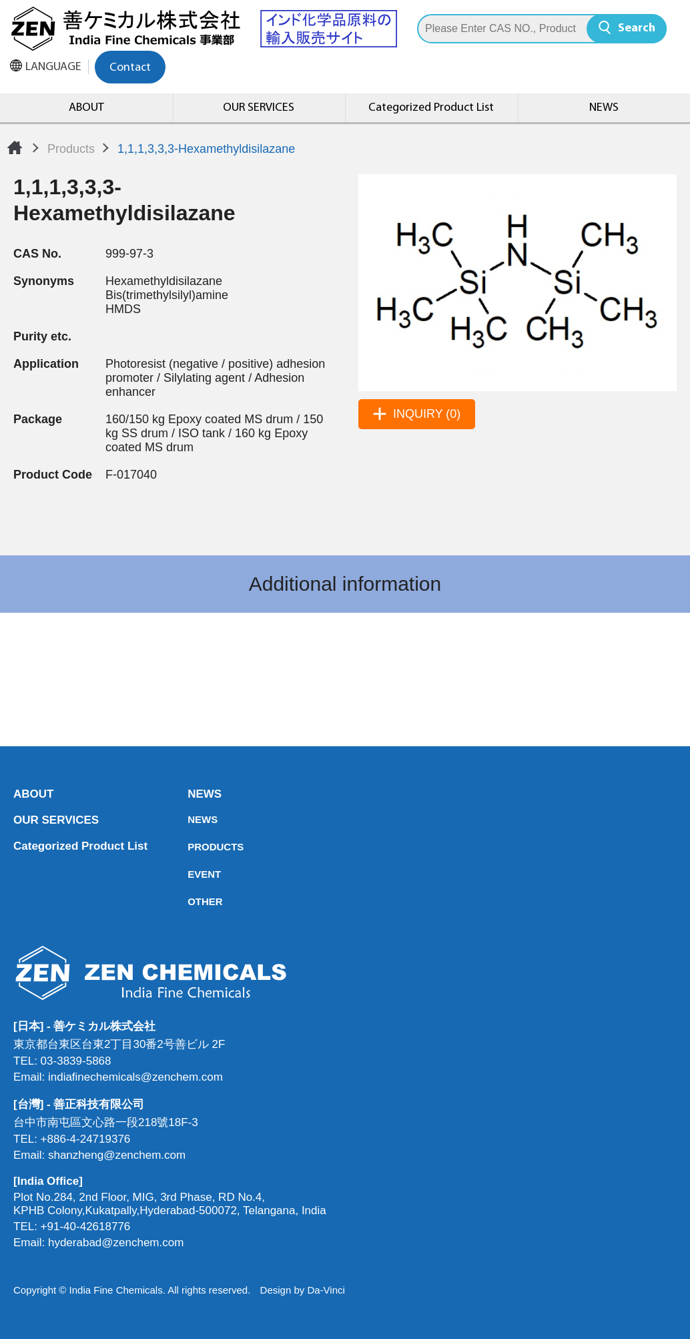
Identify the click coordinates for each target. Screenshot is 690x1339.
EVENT (192, 874)
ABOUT (86, 107)
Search (636, 28)
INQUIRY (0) (426, 414)
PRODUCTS (192, 846)
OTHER (192, 901)
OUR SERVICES (258, 107)
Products (71, 149)
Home (15, 148)
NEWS (604, 107)
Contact (130, 67)
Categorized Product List (431, 107)
